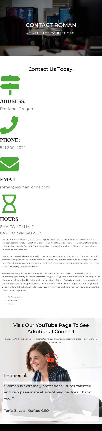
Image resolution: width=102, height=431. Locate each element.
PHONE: (10, 140)
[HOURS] (9, 204)
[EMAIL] (9, 164)
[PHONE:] (9, 125)
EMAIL (8, 179)
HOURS (9, 219)
